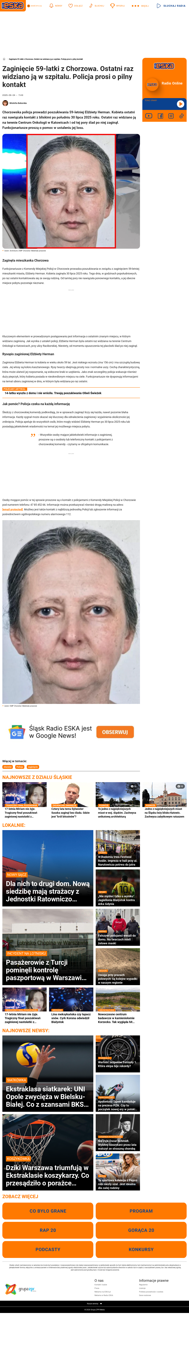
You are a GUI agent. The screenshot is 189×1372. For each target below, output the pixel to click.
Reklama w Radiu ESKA (103, 1295)
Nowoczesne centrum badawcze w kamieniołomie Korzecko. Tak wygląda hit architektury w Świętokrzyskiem (118, 1018)
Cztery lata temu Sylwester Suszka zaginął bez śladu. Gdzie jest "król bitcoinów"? (71, 812)
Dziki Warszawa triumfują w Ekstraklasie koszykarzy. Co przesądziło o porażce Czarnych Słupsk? (48, 1171)
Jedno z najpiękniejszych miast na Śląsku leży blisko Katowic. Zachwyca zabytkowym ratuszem (164, 812)
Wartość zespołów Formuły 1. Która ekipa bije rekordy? (118, 1064)
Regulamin (143, 1285)
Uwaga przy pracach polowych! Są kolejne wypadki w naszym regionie (118, 978)
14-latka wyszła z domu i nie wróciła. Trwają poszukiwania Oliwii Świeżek (53, 393)
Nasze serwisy (94, 1304)
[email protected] (12, 509)
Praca (96, 1288)
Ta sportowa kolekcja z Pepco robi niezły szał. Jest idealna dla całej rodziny (118, 1184)
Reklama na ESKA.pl (102, 1292)
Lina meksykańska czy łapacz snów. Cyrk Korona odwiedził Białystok (71, 1018)
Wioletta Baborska (18, 103)
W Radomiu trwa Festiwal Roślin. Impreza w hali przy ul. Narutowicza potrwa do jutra (118, 860)
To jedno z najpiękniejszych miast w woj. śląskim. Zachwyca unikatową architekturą (118, 812)
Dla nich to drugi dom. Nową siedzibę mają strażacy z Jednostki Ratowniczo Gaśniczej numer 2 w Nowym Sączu (48, 887)
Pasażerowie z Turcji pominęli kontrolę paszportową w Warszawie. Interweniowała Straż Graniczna (48, 966)
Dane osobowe (145, 1295)
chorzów (8, 767)
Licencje (142, 1288)
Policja (20, 767)
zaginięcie (33, 767)
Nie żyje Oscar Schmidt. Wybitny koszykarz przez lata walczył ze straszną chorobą (118, 1144)
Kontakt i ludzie (100, 1285)
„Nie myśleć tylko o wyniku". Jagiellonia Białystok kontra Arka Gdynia (118, 900)
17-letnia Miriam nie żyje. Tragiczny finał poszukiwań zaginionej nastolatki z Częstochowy (24, 813)
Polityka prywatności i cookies (151, 1292)
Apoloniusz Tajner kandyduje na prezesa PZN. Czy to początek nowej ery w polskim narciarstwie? (118, 1105)
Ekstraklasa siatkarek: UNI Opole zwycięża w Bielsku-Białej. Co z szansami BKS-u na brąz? (48, 1092)
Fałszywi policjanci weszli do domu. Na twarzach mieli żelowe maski (118, 939)
